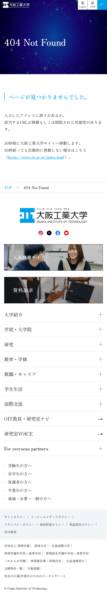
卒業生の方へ (19, 490)
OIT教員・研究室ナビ (53, 418)
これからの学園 (15, 561)
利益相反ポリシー (81, 524)
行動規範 (33, 568)
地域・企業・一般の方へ (29, 498)
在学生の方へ (19, 473)
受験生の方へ (19, 465)
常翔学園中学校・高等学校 (22, 553)
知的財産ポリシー (52, 524)
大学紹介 (13, 314)
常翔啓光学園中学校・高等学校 (67, 553)
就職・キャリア (20, 374)
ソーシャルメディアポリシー (50, 517)
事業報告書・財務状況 (46, 561)
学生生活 (13, 389)
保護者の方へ (19, 482)
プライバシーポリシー (19, 524)
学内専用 (10, 532)
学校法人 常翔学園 (17, 545)
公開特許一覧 (13, 568)
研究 (8, 344)
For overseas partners (26, 448)
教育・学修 (15, 359)
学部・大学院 (18, 329)
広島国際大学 (61, 545)
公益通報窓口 (75, 561)
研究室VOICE (53, 433)
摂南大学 (40, 545)
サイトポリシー (15, 517)
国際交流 (13, 403)
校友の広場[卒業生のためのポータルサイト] (34, 576)
